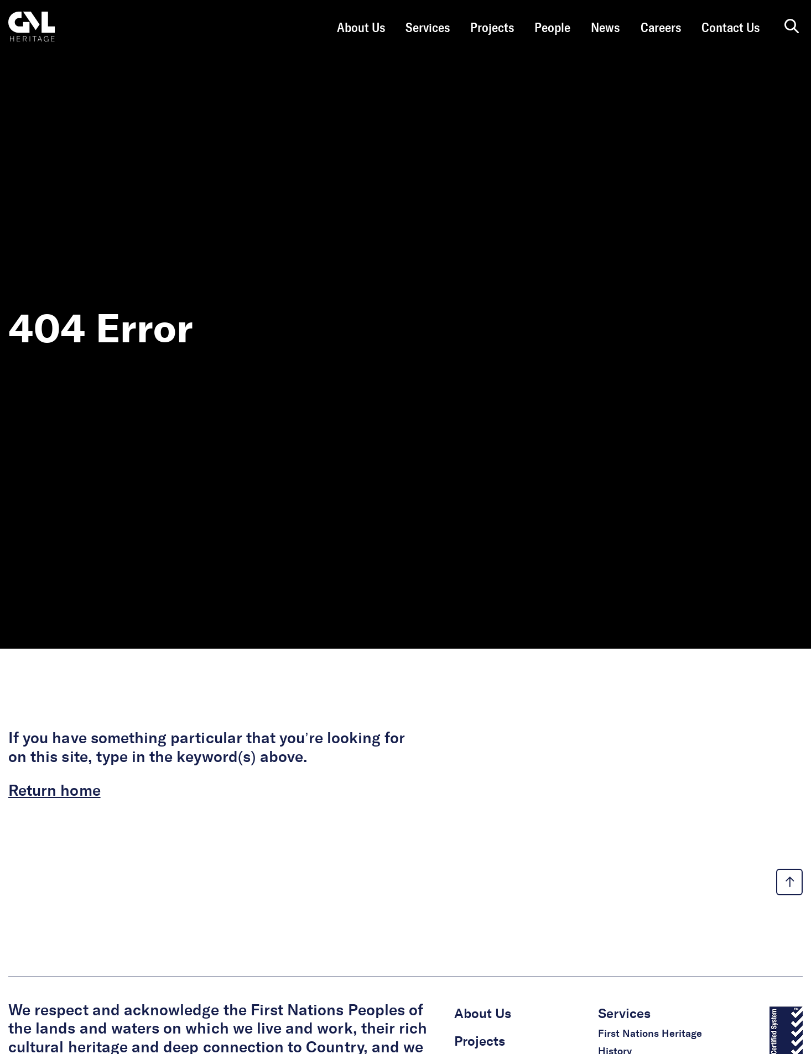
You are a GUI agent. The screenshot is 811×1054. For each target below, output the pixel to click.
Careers (661, 28)
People (552, 28)
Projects (492, 28)
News (605, 28)
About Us (361, 28)
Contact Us (730, 28)
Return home (54, 791)
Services (428, 28)
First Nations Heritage (650, 1034)
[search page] (792, 27)
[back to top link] (789, 882)
